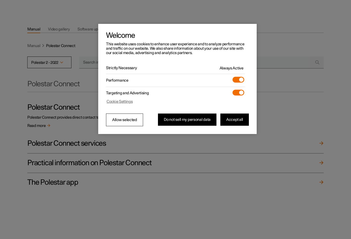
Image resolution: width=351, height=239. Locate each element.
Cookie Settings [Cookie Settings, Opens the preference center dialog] (120, 102)
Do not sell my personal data (187, 120)
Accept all (234, 120)
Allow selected (124, 120)
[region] (177, 79)
